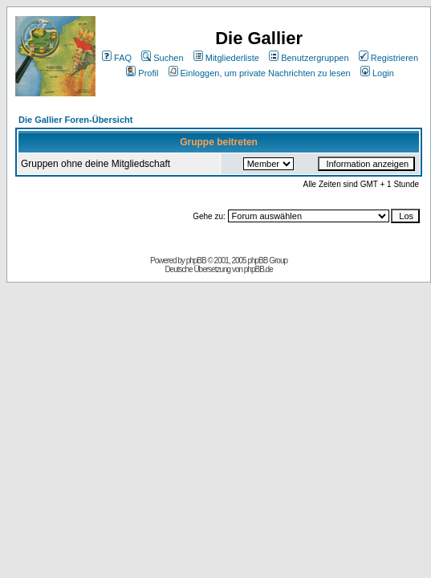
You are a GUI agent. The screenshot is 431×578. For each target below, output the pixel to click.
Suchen (162, 58)
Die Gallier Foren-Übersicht (75, 119)
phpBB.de (258, 269)
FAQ (117, 58)
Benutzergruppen (308, 58)
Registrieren (388, 58)
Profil (142, 73)
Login (377, 73)
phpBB (196, 260)
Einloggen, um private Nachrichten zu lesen (260, 73)
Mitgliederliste (226, 58)
